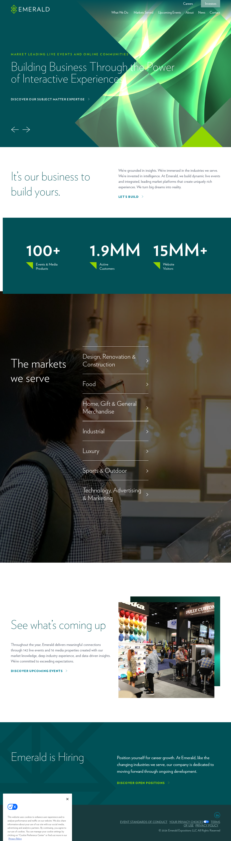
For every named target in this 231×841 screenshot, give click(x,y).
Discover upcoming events (37, 671)
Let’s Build (128, 197)
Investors (210, 4)
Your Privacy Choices (186, 822)
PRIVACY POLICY (206, 825)
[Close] (67, 805)
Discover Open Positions (141, 783)
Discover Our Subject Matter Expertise (48, 99)
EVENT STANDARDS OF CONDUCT (143, 822)
